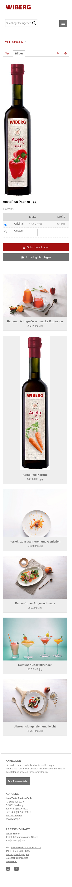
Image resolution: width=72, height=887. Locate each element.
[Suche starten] (34, 23)
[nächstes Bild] (65, 53)
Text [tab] (7, 53)
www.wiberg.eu (14, 819)
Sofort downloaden (36, 247)
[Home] (17, 6)
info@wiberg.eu (14, 815)
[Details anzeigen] (35, 295)
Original (18, 223)
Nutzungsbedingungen (17, 854)
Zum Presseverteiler (18, 781)
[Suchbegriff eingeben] (21, 23)
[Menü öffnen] (63, 23)
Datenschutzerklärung (17, 858)
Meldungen (14, 41)
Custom (18, 230)
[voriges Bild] (58, 53)
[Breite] (33, 232)
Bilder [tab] (19, 53)
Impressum (11, 861)
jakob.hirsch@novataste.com (26, 847)
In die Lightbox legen (36, 257)
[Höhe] (45, 232)
